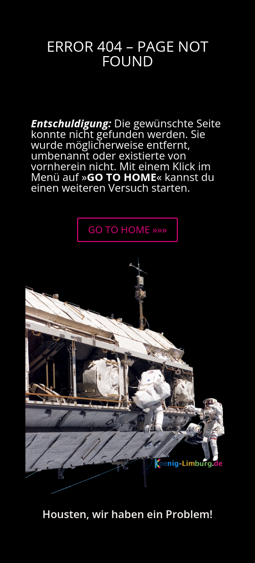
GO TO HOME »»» (127, 229)
